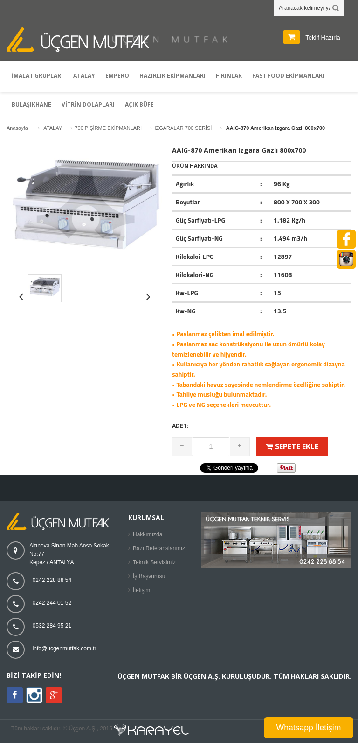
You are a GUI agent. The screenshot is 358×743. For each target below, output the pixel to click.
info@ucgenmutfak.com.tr (64, 648)
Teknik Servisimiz (154, 562)
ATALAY (52, 128)
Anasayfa (17, 128)
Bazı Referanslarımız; (159, 548)
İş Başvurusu (149, 576)
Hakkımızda (147, 534)
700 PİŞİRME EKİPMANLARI (108, 128)
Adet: (180, 426)
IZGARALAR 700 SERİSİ (183, 128)
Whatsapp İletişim (308, 727)
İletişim (141, 590)
